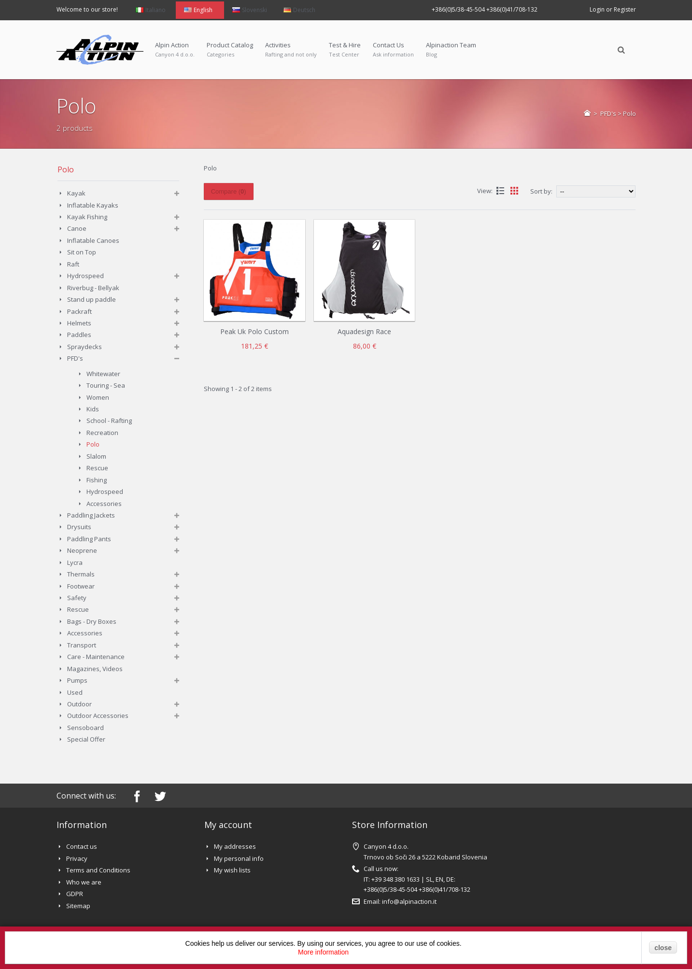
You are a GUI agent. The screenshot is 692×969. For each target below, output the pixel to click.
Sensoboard (85, 727)
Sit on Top (81, 252)
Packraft (79, 311)
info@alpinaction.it (409, 901)
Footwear (81, 586)
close (663, 948)
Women (97, 397)
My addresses (235, 846)
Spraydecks (84, 346)
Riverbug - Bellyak (93, 287)
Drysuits (79, 526)
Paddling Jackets (91, 515)
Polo (92, 444)
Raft (73, 264)
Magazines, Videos (95, 668)
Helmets (79, 323)
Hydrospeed (85, 275)
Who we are (83, 882)
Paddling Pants (89, 538)
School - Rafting (109, 420)
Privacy (76, 858)
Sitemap (78, 905)
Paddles (79, 334)
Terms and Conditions (98, 870)
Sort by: (541, 191)
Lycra (75, 562)
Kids (92, 409)
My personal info (239, 858)
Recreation (102, 432)
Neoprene (82, 550)
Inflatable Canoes (93, 240)
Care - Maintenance (96, 656)
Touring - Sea (105, 385)
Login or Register (613, 9)
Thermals (81, 574)
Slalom (96, 456)
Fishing (96, 480)
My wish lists (232, 870)
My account (228, 824)
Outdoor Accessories (97, 715)
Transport (81, 645)
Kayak (76, 193)
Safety (76, 597)
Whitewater (103, 373)
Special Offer (86, 739)
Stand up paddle (91, 299)
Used (75, 692)
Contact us (81, 846)
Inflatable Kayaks (92, 205)
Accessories (104, 503)
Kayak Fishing (87, 216)
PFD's (608, 113)
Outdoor (79, 704)
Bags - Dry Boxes (91, 621)
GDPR (74, 893)
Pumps (77, 680)
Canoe (76, 228)
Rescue (97, 467)
